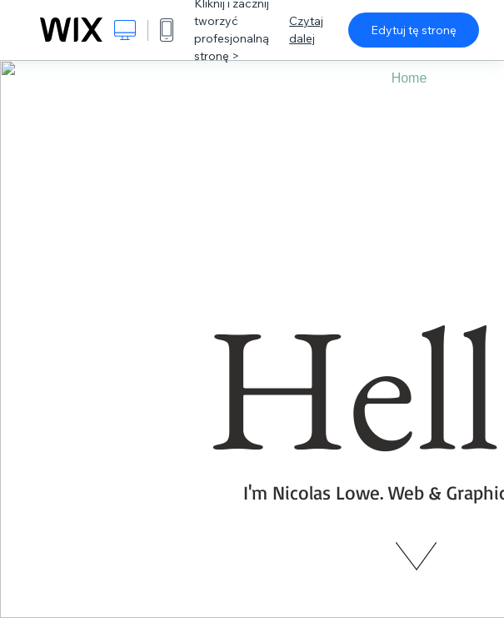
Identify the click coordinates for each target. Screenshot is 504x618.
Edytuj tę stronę (414, 30)
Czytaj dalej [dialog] (306, 29)
